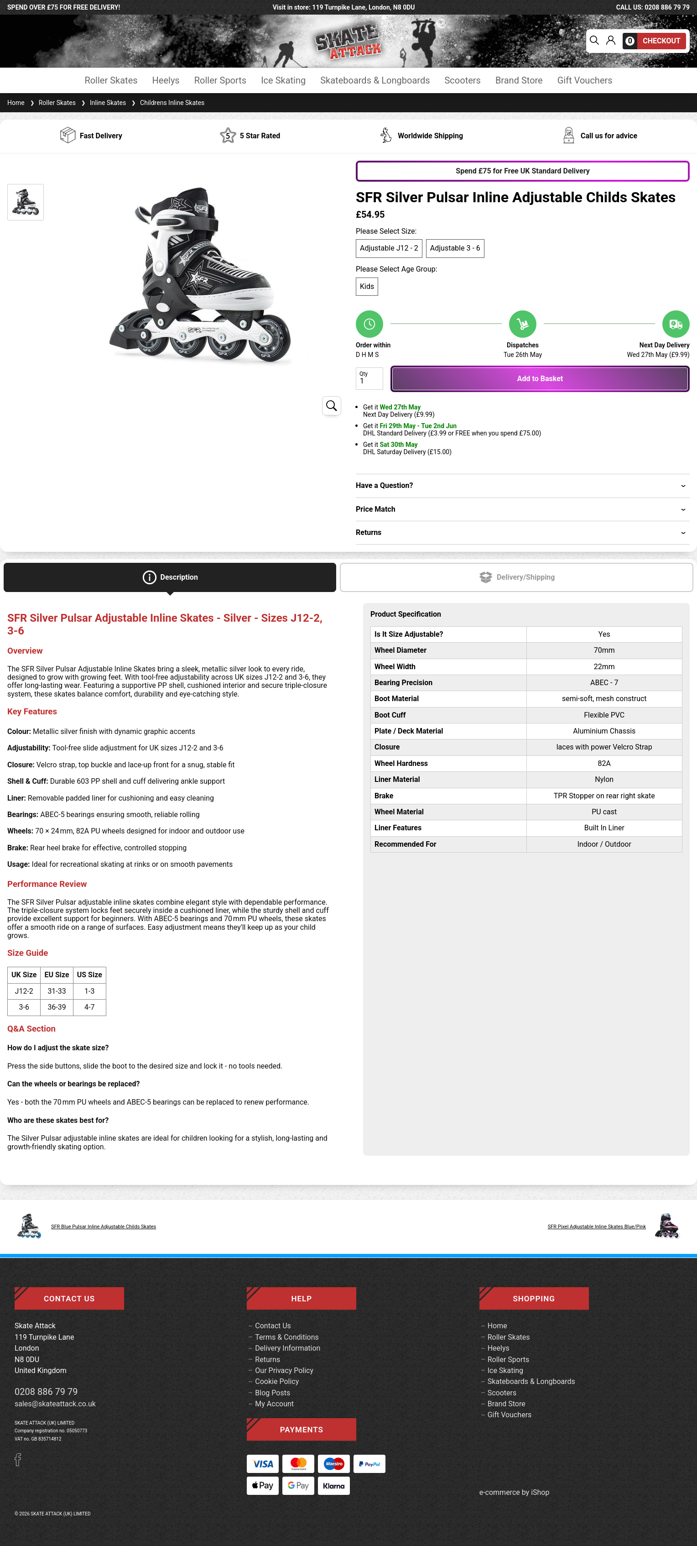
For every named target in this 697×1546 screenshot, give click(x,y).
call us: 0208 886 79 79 (653, 7)
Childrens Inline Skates (167, 102)
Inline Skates (102, 102)
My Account (274, 1403)
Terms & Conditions (287, 1337)
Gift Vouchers (585, 80)
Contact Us (273, 1325)
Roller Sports (220, 80)
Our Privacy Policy (284, 1370)
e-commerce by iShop (514, 1492)
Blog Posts (272, 1393)
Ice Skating (283, 80)
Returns (267, 1359)
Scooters (462, 80)
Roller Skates (110, 80)
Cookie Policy (277, 1381)
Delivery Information (287, 1348)
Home (16, 102)
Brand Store (519, 80)
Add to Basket (540, 378)
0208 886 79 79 (46, 1391)
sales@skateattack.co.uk (55, 1403)
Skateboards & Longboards (375, 80)
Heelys (166, 80)
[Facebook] (21, 1463)
